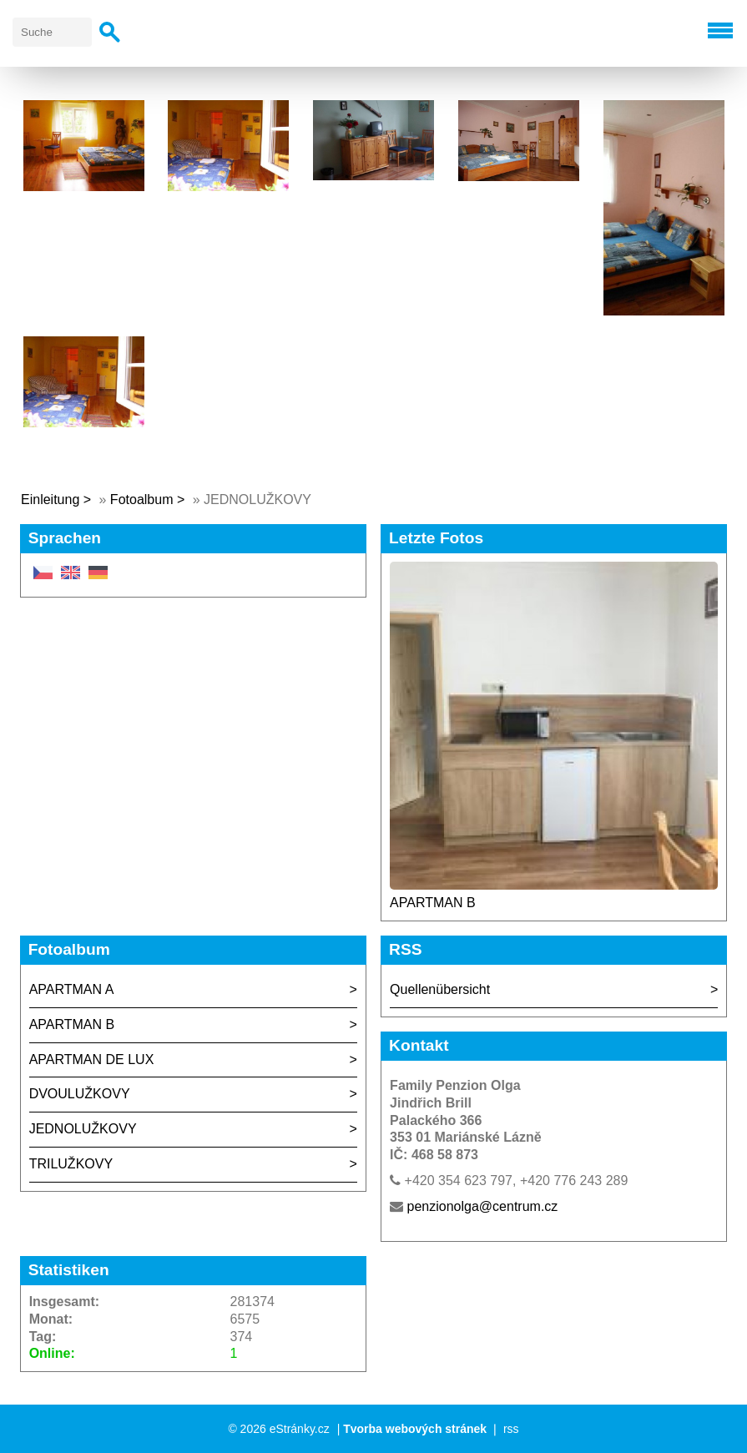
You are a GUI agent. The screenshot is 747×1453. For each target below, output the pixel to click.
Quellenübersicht (440, 989)
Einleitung (50, 499)
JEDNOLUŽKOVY (83, 1129)
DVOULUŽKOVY (79, 1094)
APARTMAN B (433, 903)
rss (511, 1428)
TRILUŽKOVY (71, 1164)
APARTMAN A (71, 989)
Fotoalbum (142, 499)
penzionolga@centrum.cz (482, 1206)
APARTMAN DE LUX (91, 1059)
